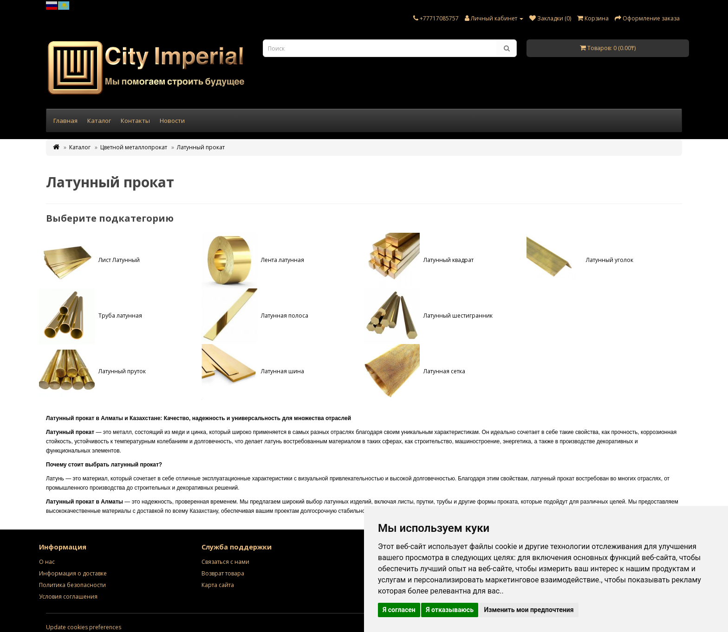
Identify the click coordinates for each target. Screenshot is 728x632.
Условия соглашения (68, 596)
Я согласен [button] (399, 609)
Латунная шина (253, 371)
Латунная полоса (255, 315)
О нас (47, 562)
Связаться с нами (225, 562)
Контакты (135, 120)
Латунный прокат (201, 147)
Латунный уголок (579, 260)
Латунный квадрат (419, 260)
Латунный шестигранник (428, 315)
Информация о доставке (73, 573)
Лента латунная (253, 260)
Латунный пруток (92, 371)
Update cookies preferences (83, 627)
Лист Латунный (89, 260)
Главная (65, 120)
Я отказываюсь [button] (450, 609)
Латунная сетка (414, 371)
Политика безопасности (72, 585)
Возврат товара (223, 573)
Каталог (99, 120)
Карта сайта (218, 585)
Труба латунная (90, 315)
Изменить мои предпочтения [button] (528, 609)
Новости (172, 120)
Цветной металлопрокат (133, 147)
